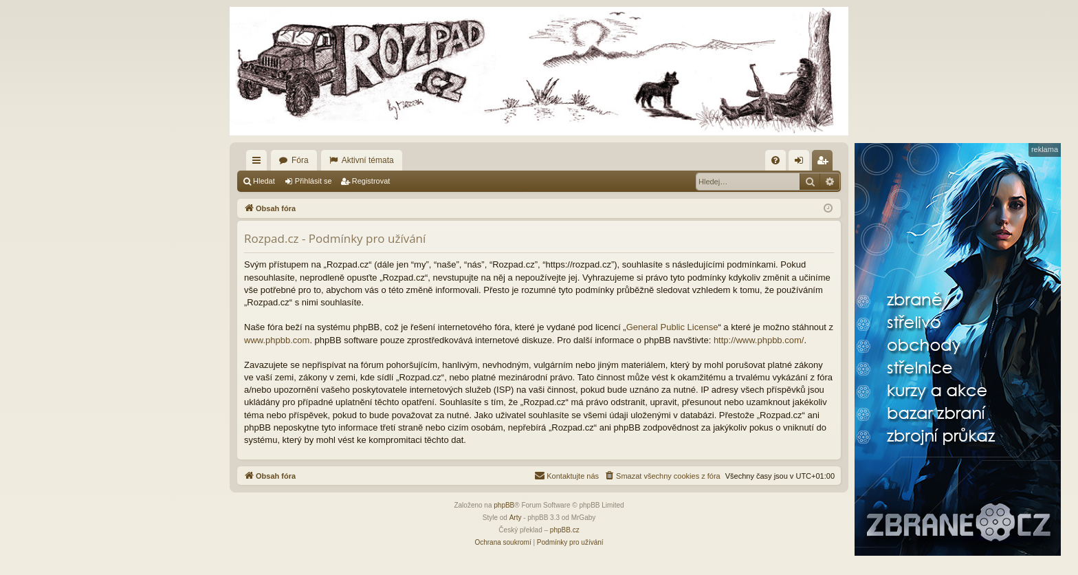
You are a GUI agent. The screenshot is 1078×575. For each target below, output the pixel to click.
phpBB (504, 505)
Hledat (264, 181)
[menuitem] (775, 160)
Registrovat (371, 181)
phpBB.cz (565, 530)
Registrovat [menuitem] (825, 163)
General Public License (672, 327)
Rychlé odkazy (259, 163)
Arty (515, 517)
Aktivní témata (368, 160)
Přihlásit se (313, 181)
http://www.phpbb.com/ (759, 340)
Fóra (300, 160)
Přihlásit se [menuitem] (802, 163)
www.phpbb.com (276, 340)
